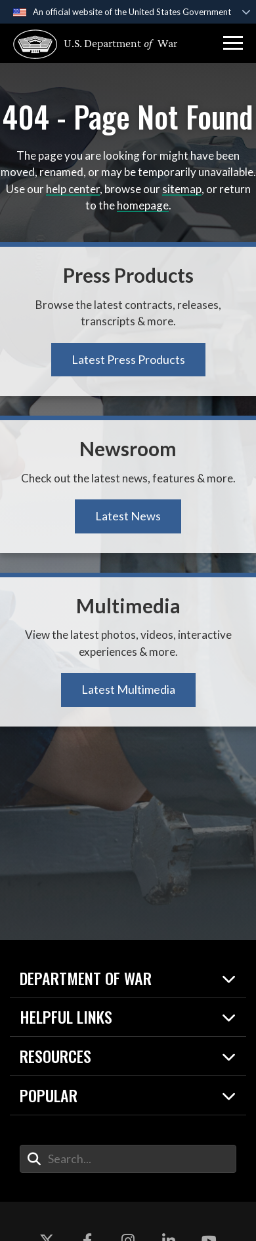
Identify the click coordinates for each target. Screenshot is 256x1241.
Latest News (128, 516)
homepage (143, 205)
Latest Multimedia (128, 689)
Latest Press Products (128, 359)
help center (73, 189)
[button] (233, 43)
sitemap (182, 189)
